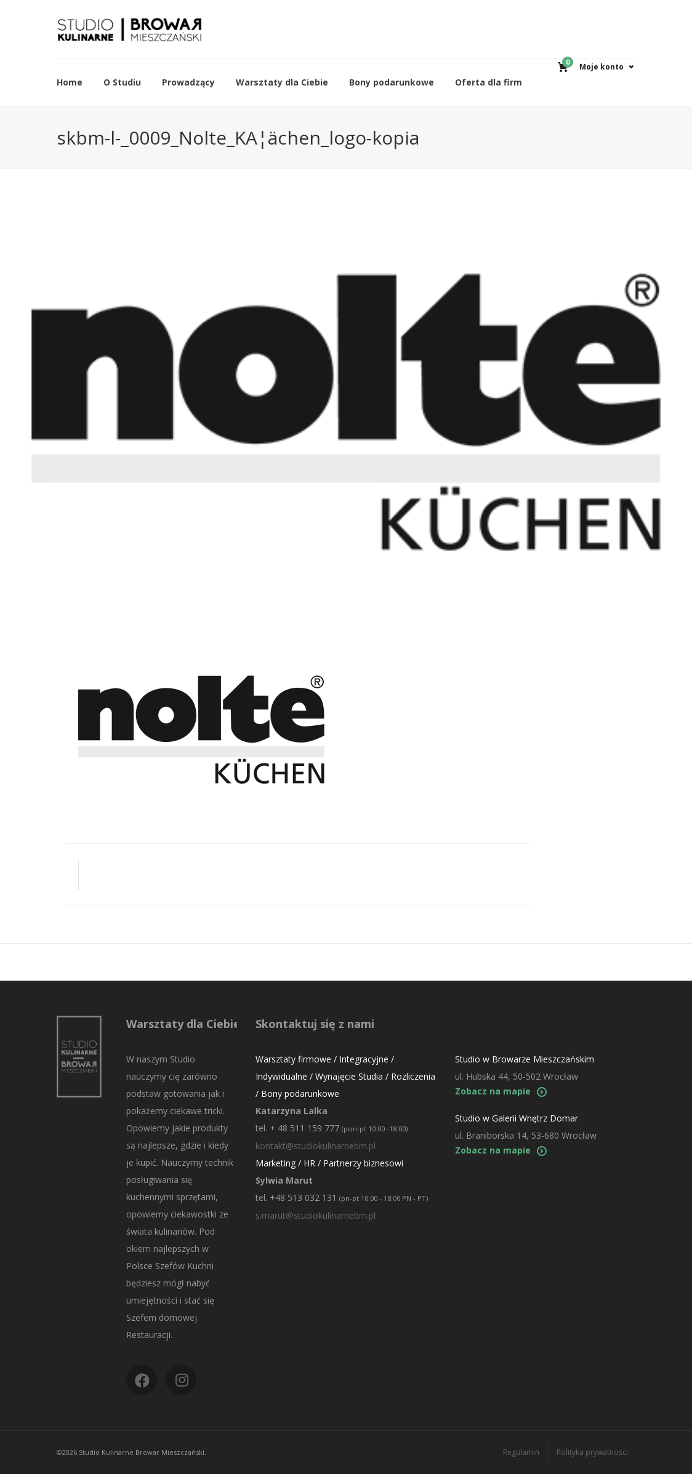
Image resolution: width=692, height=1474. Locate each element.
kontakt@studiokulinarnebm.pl (315, 1146)
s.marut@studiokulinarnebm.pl (315, 1215)
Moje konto (601, 67)
